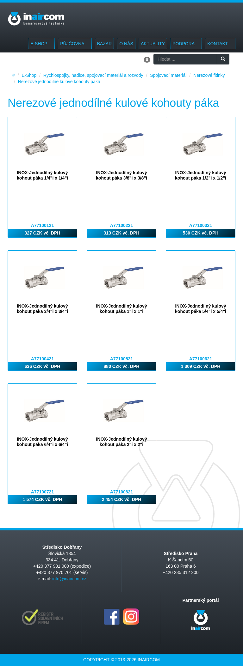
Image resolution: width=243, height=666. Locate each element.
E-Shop (41, 43)
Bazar (104, 43)
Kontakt (220, 43)
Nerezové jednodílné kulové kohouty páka (59, 81)
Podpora (186, 43)
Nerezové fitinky (209, 75)
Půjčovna (74, 43)
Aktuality (153, 43)
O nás (126, 43)
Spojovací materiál (168, 75)
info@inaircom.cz (69, 578)
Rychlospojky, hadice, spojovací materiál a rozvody (93, 75)
